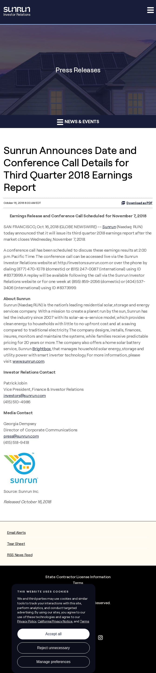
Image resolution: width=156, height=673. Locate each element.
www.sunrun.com (28, 361)
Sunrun (109, 226)
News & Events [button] (78, 122)
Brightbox (41, 348)
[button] (150, 10)
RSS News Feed (19, 554)
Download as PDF (137, 203)
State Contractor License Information (77, 577)
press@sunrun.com (21, 436)
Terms (78, 583)
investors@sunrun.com (24, 395)
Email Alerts (16, 532)
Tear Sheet (16, 543)
